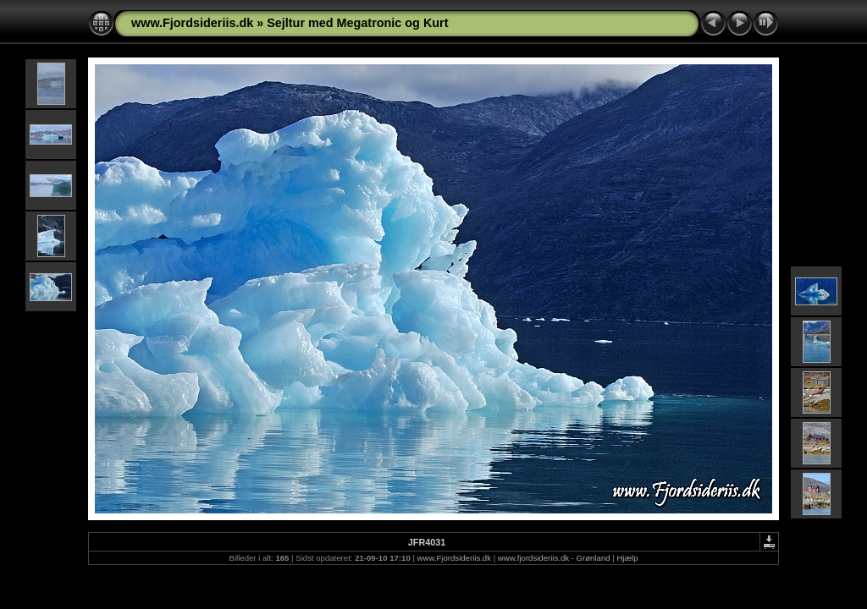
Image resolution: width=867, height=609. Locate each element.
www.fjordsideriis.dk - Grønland (554, 557)
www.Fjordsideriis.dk (192, 23)
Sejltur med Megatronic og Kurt (357, 23)
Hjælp (627, 557)
